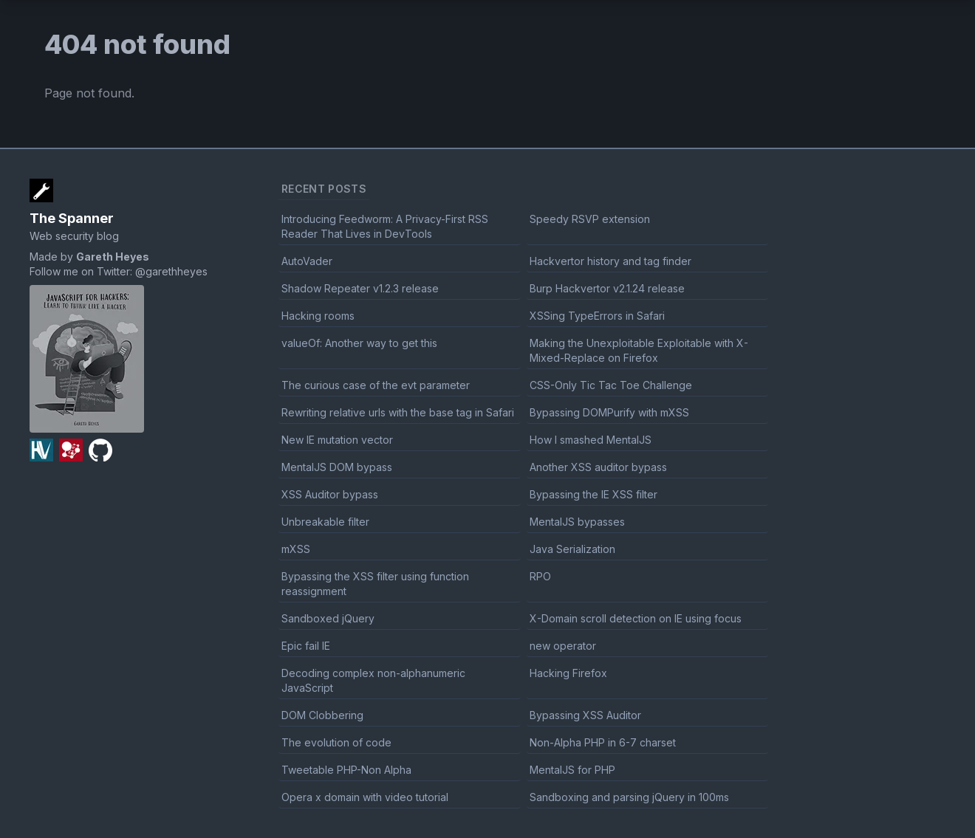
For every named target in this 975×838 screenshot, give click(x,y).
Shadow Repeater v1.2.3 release (360, 288)
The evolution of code (336, 742)
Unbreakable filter (325, 521)
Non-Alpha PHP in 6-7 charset (603, 742)
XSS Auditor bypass (329, 494)
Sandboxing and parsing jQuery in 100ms (629, 797)
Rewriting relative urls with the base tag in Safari (397, 412)
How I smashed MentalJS (590, 439)
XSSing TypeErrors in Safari (597, 315)
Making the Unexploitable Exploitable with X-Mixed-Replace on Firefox (639, 350)
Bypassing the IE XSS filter (593, 494)
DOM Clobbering (322, 715)
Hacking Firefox (568, 673)
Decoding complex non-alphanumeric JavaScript (373, 680)
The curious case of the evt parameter (375, 385)
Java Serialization (572, 549)
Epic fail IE (305, 645)
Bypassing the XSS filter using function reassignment (375, 583)
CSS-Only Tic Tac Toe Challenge (611, 385)
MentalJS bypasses (577, 521)
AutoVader (306, 261)
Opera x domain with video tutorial (364, 797)
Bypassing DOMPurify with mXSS (609, 412)
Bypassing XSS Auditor (585, 715)
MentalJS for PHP (572, 769)
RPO (540, 576)
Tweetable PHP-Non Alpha (346, 769)
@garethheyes (171, 271)
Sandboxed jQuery (327, 618)
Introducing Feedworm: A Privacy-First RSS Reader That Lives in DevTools (384, 226)
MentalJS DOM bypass (336, 467)
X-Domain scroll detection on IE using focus (636, 618)
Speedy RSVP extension (590, 219)
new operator (563, 645)
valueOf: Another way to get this (359, 343)
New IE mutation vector (337, 439)
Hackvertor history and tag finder (610, 261)
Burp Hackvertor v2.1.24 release (607, 288)
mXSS (295, 549)
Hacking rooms (318, 315)
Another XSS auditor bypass (598, 467)
